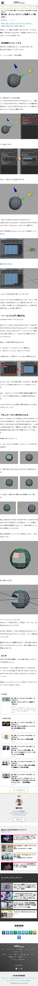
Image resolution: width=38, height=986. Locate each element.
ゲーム (10, 954)
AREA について (5, 978)
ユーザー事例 (19, 949)
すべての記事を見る (19, 790)
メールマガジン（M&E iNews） (18, 959)
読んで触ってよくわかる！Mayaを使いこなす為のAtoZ (21, 7)
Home (2, 7)
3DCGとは (4, 954)
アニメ (32, 954)
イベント (33, 949)
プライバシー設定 (10, 980)
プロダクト (15, 952)
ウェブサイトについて (30, 978)
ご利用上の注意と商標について (17, 978)
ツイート (13, 20)
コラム (6, 7)
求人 (22, 952)
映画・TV (16, 954)
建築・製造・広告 (25, 954)
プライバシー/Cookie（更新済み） (23, 980)
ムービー (26, 949)
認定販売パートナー (22, 957)
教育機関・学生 (12, 957)
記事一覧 (19, 820)
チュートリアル (10, 949)
